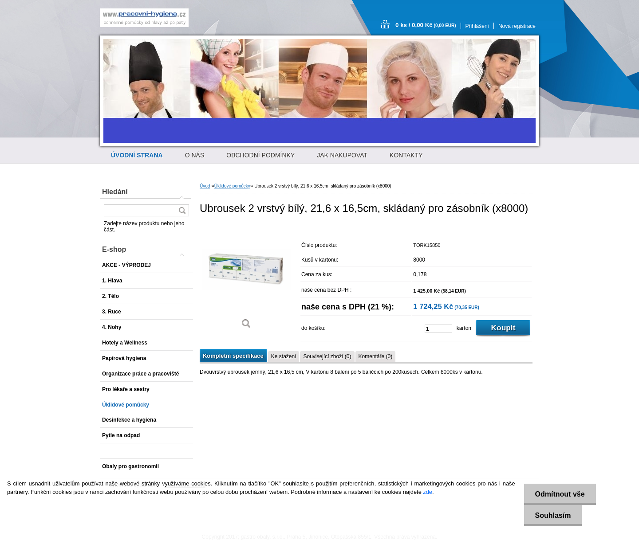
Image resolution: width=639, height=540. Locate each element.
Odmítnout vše (560, 494)
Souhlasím (553, 515)
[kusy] (438, 329)
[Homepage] (137, 155)
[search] (182, 210)
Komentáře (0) (376, 356)
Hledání (115, 192)
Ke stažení (283, 356)
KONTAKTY (406, 155)
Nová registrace (517, 26)
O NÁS (195, 155)
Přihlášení (477, 26)
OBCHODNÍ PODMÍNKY (260, 155)
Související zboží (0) (327, 356)
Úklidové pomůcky (232, 186)
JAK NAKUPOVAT (342, 155)
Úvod (205, 186)
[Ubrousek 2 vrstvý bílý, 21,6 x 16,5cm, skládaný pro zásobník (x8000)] (246, 279)
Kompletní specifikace (233, 355)
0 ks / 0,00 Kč (425, 25)
